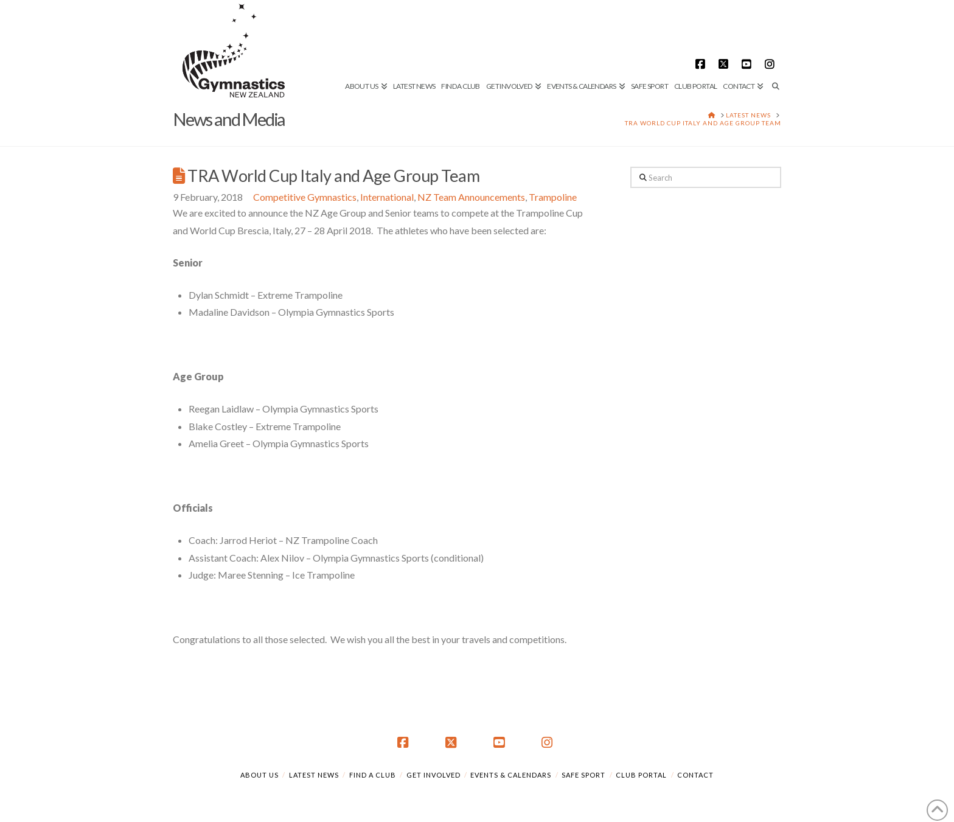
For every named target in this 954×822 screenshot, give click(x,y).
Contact (695, 775)
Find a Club (372, 775)
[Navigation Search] (774, 45)
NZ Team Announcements (471, 197)
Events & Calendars (510, 775)
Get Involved (433, 775)
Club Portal (641, 775)
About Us (259, 775)
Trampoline (553, 197)
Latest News (314, 775)
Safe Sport (583, 775)
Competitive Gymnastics (305, 197)
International (387, 197)
